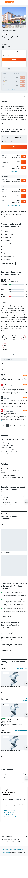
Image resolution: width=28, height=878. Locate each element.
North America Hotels (18, 849)
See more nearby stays (21, 668)
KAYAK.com (5, 849)
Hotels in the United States (9, 850)
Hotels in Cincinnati (8, 814)
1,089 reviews (10, 47)
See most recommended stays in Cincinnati (21, 731)
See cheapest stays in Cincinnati (22, 699)
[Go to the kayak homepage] (9, 2)
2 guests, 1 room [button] (7, 55)
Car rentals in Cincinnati (9, 810)
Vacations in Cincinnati (9, 812)
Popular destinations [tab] (20, 799)
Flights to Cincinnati (8, 808)
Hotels (11, 849)
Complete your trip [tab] (8, 799)
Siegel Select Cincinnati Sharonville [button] (10, 719)
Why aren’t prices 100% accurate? (14, 842)
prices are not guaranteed (7, 832)
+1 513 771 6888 (6, 44)
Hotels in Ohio (19, 850)
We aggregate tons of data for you (14, 839)
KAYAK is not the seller (14, 836)
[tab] (5, 354)
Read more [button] (21, 393)
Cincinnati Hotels (6, 852)
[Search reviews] (15, 359)
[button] (2, 2)
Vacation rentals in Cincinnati (10, 816)
